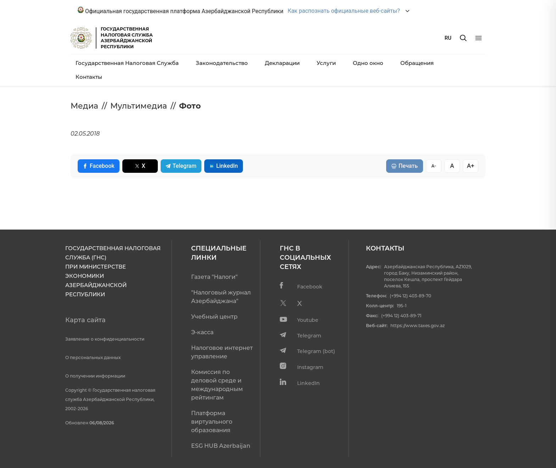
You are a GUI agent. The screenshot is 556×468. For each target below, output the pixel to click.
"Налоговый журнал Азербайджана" (221, 296)
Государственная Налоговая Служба (127, 63)
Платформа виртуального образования (211, 422)
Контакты (89, 76)
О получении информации (95, 376)
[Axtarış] (463, 38)
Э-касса (202, 332)
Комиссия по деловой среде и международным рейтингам (217, 385)
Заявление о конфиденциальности (104, 339)
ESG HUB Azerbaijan (220, 445)
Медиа (84, 106)
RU (448, 38)
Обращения (417, 63)
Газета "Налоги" (214, 277)
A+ (470, 165)
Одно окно (368, 63)
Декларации (282, 63)
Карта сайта (85, 320)
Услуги (326, 63)
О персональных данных (93, 357)
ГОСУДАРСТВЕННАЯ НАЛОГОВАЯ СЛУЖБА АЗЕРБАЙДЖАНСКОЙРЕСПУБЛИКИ (127, 37)
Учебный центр (214, 316)
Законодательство (222, 63)
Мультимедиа (138, 106)
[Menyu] (478, 38)
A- (433, 166)
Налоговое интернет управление (222, 352)
